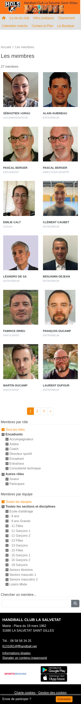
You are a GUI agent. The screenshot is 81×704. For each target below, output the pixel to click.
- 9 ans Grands (19, 521)
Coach (14, 449)
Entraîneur (16, 463)
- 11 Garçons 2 (19, 535)
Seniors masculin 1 (22, 574)
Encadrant (16, 458)
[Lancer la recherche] (75, 603)
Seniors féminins (21, 569)
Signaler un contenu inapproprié (24, 658)
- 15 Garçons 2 (19, 560)
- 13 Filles (16, 540)
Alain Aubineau (55, 113)
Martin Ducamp (15, 385)
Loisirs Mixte (18, 584)
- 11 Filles (16, 526)
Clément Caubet (56, 222)
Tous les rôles (15, 429)
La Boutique (65, 26)
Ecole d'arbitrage (21, 511)
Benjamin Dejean (56, 276)
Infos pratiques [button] (43, 18)
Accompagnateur (21, 439)
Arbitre (14, 444)
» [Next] (50, 411)
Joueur (14, 479)
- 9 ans (14, 516)
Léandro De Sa (15, 276)
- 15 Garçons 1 (19, 555)
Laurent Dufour (56, 385)
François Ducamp (57, 331)
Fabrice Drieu (14, 331)
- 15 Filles (16, 550)
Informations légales (16, 653)
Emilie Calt (12, 222)
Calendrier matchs (15, 26)
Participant (16, 484)
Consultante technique (25, 468)
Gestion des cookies (52, 692)
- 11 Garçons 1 (19, 530)
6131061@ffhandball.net (19, 646)
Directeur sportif (20, 453)
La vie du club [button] (19, 18)
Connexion (64, 699)
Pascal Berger (15, 167)
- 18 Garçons (18, 565)
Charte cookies (24, 692)
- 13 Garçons (18, 545)
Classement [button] (66, 18)
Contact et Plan (42, 26)
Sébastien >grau (16, 113)
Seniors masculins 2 (23, 579)
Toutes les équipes (19, 501)
